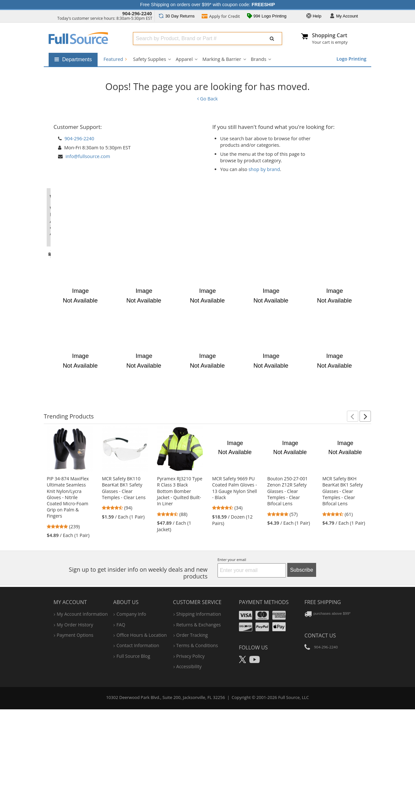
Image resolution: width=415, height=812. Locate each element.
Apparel (184, 59)
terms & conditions (197, 748)
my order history (75, 727)
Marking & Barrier (221, 59)
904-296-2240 (137, 13)
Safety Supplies (149, 59)
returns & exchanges (198, 727)
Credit (221, 16)
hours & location (141, 738)
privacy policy (190, 759)
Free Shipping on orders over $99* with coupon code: (207, 4)
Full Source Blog (133, 759)
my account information (82, 717)
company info (131, 717)
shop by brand (264, 169)
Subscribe (301, 672)
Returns (177, 16)
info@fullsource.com (87, 156)
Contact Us (320, 738)
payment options (75, 738)
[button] (352, 518)
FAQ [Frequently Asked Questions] (120, 727)
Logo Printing (351, 59)
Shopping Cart (329, 35)
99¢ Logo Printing (267, 16)
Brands (259, 59)
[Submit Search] (272, 38)
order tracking (192, 738)
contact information (137, 748)
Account (344, 16)
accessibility (189, 769)
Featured (114, 59)
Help (313, 16)
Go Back (207, 99)
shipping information (198, 717)
